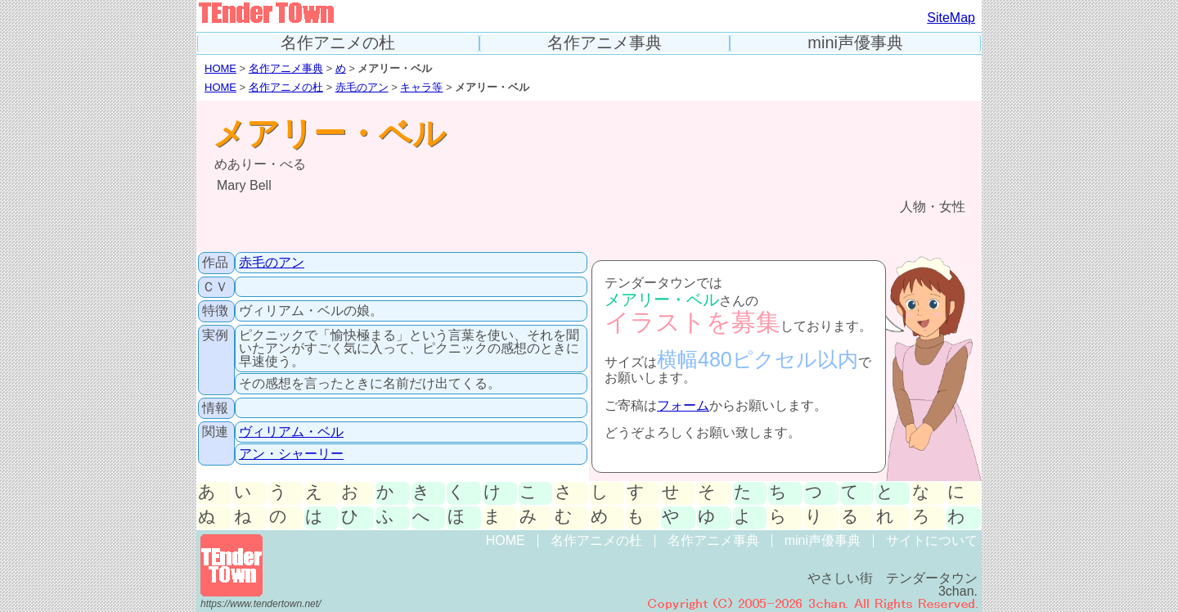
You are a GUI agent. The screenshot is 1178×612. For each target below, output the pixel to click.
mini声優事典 (855, 43)
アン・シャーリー (291, 454)
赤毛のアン (362, 87)
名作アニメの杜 (338, 43)
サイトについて (932, 540)
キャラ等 (421, 87)
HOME (220, 68)
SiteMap (951, 18)
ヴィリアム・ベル (291, 432)
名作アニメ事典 (604, 43)
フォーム (683, 405)
